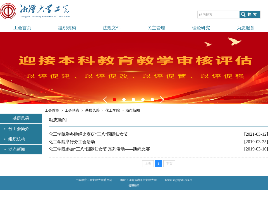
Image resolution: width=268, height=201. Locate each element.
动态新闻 (16, 149)
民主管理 (156, 27)
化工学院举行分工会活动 (72, 142)
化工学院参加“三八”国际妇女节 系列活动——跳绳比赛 (99, 149)
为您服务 (246, 27)
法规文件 (112, 27)
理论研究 (201, 27)
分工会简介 (18, 128)
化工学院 (112, 110)
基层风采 (92, 110)
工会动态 (72, 110)
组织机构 (67, 27)
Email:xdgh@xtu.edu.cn (178, 179)
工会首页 (22, 27)
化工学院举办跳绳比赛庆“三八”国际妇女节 (88, 134)
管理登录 (134, 185)
